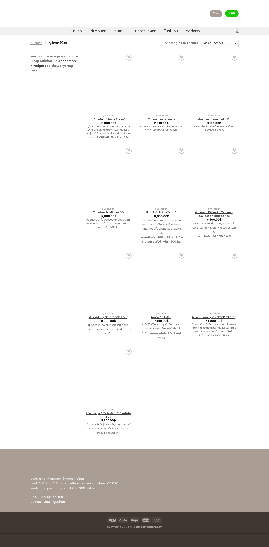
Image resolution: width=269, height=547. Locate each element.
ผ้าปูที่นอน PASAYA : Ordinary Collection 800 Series (214, 214)
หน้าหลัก (36, 43)
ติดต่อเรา (193, 31)
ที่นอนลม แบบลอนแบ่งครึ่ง (214, 119)
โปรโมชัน (171, 31)
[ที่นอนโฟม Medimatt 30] (108, 176)
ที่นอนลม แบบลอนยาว (161, 119)
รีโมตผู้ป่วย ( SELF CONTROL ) (108, 317)
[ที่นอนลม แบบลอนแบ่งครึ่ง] (214, 83)
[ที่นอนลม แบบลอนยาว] (161, 83)
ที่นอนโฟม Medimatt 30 (108, 212)
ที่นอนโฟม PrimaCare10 (161, 212)
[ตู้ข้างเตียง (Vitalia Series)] (108, 83)
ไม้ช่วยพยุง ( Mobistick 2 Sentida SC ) (108, 415)
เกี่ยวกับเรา (98, 31)
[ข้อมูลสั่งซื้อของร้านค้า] (220, 43)
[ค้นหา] (237, 31)
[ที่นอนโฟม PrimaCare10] (161, 176)
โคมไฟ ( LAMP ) (161, 317)
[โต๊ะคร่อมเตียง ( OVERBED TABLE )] (214, 281)
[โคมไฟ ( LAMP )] (161, 281)
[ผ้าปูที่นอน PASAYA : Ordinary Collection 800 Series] (214, 176)
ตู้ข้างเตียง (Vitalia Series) (108, 119)
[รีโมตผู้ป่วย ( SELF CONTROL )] (108, 281)
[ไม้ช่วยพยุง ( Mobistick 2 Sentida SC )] (108, 377)
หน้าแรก (75, 31)
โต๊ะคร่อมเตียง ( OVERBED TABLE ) (214, 317)
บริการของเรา (146, 31)
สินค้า (120, 31)
